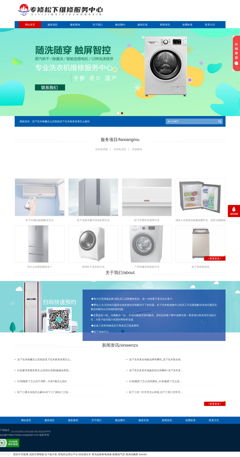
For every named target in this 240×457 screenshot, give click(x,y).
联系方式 (210, 24)
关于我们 (98, 24)
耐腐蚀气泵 (118, 454)
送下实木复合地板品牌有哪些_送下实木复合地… (156, 364)
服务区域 (142, 24)
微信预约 (120, 24)
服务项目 (53, 24)
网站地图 (228, 445)
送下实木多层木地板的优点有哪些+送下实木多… (156, 375)
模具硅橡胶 (132, 454)
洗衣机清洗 (120, 149)
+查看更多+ (216, 258)
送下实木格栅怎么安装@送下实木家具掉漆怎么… (44, 364)
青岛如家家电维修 (102, 454)
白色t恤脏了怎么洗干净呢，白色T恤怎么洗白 (42, 386)
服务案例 (75, 24)
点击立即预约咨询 (200, 13)
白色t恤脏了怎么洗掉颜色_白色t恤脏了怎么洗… (155, 386)
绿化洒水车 (84, 454)
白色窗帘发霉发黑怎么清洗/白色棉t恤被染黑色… (44, 375)
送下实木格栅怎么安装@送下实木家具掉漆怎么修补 (61, 121)
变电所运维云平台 (68, 454)
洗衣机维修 (101, 149)
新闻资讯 (165, 24)
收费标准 (187, 24)
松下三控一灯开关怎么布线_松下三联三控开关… (156, 396)
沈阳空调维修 (36, 454)
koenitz (143, 454)
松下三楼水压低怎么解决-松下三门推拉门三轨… (44, 396)
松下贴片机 (51, 454)
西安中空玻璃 (20, 454)
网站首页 (30, 24)
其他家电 (137, 149)
